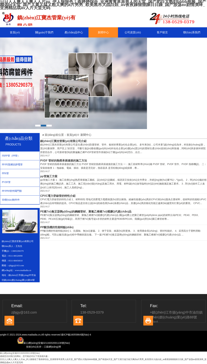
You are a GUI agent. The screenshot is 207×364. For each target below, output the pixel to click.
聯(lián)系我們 (191, 32)
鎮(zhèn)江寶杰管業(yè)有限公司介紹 (63, 141)
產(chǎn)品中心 (74, 32)
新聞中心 (103, 32)
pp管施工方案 (48, 176)
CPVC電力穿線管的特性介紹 (57, 195)
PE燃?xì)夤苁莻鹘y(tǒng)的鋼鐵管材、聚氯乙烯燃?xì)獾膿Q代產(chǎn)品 (85, 211)
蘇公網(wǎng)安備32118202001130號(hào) (20, 353)
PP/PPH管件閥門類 (12, 191)
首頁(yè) (15, 32)
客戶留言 (162, 32)
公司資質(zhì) (133, 32)
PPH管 (5, 173)
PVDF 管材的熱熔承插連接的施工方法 (63, 160)
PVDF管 (6, 182)
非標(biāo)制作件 (11, 199)
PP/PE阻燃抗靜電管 (12, 164)
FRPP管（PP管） (11, 155)
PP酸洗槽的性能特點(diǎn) (56, 227)
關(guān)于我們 (44, 32)
